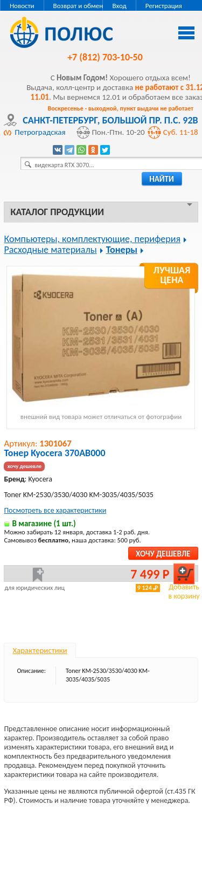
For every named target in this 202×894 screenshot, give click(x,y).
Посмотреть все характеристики (55, 510)
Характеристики (39, 650)
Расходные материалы (50, 250)
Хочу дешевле (163, 554)
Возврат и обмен (78, 6)
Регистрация (163, 6)
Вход (119, 6)
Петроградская (40, 132)
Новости (22, 6)
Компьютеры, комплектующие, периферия (92, 239)
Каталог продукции (56, 212)
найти (161, 179)
